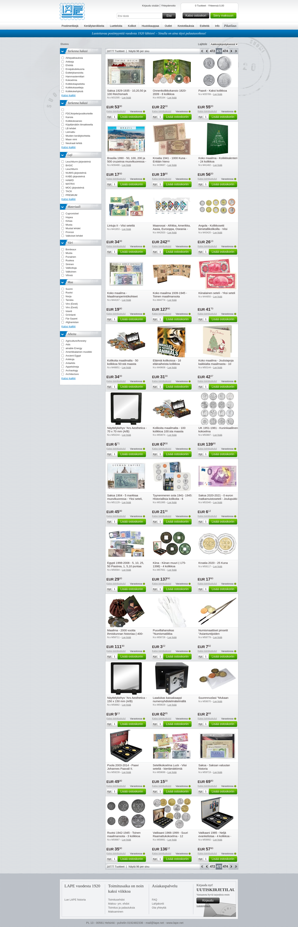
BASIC (69, 165)
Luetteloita (116, 25)
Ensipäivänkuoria (75, 69)
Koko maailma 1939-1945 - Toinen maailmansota (170, 294)
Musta (69, 224)
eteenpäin (231, 51)
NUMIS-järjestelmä (76, 172)
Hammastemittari (75, 76)
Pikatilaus (230, 25)
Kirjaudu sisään (150, 5)
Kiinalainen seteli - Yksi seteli (216, 293)
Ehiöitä (69, 65)
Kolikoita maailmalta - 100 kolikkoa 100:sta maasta (169, 429)
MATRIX (70, 183)
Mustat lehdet (73, 228)
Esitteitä (204, 25)
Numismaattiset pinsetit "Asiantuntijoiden (213, 632)
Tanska (69, 300)
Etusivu (65, 44)
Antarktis (70, 363)
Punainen (71, 256)
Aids (68, 344)
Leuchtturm (72, 169)
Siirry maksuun (224, 15)
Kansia (69, 117)
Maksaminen (115, 911)
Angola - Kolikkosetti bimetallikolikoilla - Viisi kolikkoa (212, 229)
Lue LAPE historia (75, 899)
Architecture (72, 374)
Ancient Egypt (73, 355)
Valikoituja (71, 267)
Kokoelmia (71, 80)
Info (217, 25)
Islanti (69, 311)
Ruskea (70, 260)
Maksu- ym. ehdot (118, 903)
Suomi (69, 289)
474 (225, 51)
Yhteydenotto (168, 5)
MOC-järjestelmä (75, 187)
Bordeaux (71, 249)
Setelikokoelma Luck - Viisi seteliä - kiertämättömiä (170, 767)
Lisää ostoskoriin (132, 117)
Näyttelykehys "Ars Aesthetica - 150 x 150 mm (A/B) (127, 699)
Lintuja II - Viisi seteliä (121, 225)
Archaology (72, 370)
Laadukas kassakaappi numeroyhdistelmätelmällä (169, 699)
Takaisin (206, 51)
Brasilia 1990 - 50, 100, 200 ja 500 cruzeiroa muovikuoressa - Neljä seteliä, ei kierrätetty (126, 161)
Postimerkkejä (70, 25)
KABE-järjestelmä (75, 176)
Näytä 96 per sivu (139, 51)
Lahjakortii (158, 903)
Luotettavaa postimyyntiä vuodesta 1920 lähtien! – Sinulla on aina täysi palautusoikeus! (149, 33)
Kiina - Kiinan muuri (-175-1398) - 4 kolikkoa (169, 564)
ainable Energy (74, 348)
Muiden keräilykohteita (78, 135)
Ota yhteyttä (159, 907)
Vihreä (69, 275)
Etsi (170, 16)
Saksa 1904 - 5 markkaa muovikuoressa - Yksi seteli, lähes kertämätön (125, 499)
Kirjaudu (210, 900)
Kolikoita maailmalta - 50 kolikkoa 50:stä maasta (122, 362)
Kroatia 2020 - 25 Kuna (213, 562)
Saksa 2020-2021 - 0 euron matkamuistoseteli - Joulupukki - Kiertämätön (217, 499)
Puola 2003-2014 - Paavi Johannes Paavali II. (123, 767)
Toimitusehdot (116, 899)
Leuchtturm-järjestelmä (78, 161)
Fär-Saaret (71, 318)
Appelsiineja (72, 366)
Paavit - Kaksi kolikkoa (212, 90)
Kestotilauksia (186, 25)
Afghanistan (72, 322)
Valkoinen (71, 271)
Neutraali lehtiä (74, 143)
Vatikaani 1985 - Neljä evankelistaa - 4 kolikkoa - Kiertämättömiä (214, 836)
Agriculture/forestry (76, 340)
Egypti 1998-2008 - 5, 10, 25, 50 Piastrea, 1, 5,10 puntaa (125, 564)
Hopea (69, 217)
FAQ (154, 899)
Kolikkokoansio (74, 121)
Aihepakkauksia (74, 57)
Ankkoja (70, 359)
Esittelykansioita (74, 72)
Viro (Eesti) (72, 303)
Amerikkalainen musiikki (79, 351)
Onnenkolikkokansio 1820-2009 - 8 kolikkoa (169, 92)
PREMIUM (71, 195)
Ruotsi (69, 292)
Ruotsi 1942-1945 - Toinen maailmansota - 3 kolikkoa (124, 834)
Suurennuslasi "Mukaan (213, 697)
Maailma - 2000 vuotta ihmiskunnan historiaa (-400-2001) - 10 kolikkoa (125, 634)
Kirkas (69, 220)
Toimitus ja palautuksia (121, 907)
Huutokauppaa (150, 25)
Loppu (236, 51)
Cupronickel (72, 213)
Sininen (70, 264)
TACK (69, 191)
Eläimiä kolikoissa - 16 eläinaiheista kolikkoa (167, 362)
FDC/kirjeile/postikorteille (79, 113)
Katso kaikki (68, 95)
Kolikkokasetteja (74, 87)
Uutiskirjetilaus (203, 906)
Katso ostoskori (196, 15)
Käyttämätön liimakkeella (79, 124)
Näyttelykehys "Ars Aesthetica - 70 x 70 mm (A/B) (127, 429)
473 (219, 51)
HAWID (70, 180)
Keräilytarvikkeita (94, 25)
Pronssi (70, 232)
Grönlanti (71, 314)
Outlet (168, 25)
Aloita (202, 51)
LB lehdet (71, 128)
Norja (68, 296)
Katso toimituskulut (116, 111)
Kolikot (132, 25)
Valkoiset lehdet (74, 235)
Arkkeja (70, 61)
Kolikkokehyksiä (74, 91)
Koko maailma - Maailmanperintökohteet (122, 294)
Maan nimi (71, 139)
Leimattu (70, 132)
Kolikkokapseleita (75, 83)
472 (212, 51)
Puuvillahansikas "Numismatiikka (163, 632)
